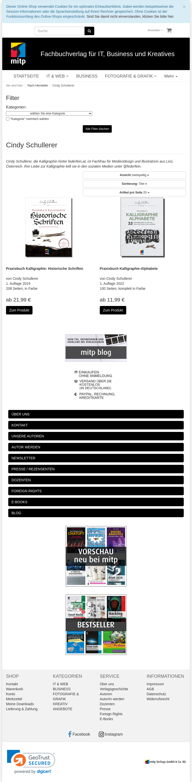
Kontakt (12, 684)
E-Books (106, 719)
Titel (134, 184)
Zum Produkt (19, 310)
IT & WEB (57, 76)
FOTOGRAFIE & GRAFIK (131, 76)
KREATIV (60, 704)
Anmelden (155, 30)
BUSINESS (87, 76)
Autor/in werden (112, 699)
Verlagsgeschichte (114, 689)
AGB (150, 689)
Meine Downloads (20, 704)
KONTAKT (20, 425)
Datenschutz (156, 694)
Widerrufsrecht (158, 699)
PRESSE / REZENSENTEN (33, 469)
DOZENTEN (21, 480)
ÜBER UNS (21, 414)
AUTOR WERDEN (26, 447)
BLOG (16, 513)
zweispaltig (134, 175)
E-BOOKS (20, 502)
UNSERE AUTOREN (28, 436)
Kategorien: (16, 107)
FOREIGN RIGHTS (27, 491)
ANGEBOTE (62, 709)
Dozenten (107, 704)
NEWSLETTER (24, 458)
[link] (31, 762)
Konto (10, 694)
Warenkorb (14, 689)
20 (135, 192)
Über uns (107, 684)
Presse (105, 709)
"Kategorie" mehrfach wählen (29, 119)
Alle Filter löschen (97, 129)
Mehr (171, 76)
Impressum (155, 684)
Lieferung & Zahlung (22, 709)
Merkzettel (14, 699)
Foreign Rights (111, 714)
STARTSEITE (26, 76)
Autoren (106, 694)
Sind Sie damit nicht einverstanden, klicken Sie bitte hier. (130, 16)
